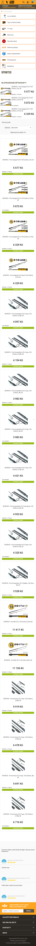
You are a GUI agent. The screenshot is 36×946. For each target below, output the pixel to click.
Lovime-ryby (10, 2)
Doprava (9, 7)
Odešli (28, 911)
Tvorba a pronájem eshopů (14, 943)
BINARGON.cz (26, 943)
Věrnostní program (26, 7)
